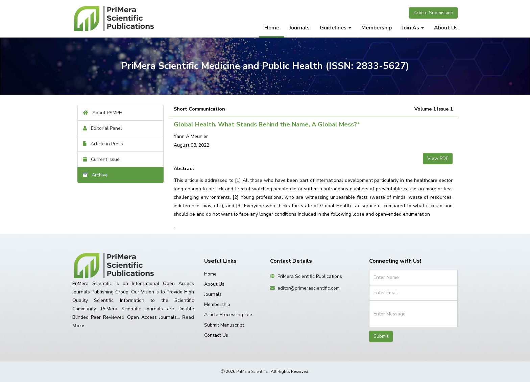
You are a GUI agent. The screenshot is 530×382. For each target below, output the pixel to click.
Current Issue (101, 159)
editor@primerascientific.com (309, 288)
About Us (446, 27)
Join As (413, 27)
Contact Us (216, 335)
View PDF (437, 158)
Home (271, 27)
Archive (95, 175)
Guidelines (335, 27)
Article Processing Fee (228, 314)
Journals (299, 27)
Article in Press (103, 144)
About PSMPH (102, 113)
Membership (376, 27)
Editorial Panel (102, 128)
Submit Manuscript (224, 325)
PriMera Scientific (252, 371)
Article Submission (433, 12)
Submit (381, 336)
